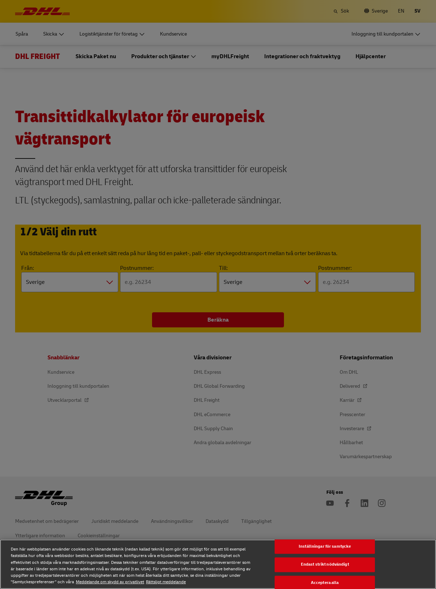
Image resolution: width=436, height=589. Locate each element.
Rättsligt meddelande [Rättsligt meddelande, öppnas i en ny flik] (166, 582)
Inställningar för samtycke (325, 546)
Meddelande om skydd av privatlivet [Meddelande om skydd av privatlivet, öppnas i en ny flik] (110, 582)
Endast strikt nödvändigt (325, 564)
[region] (218, 564)
